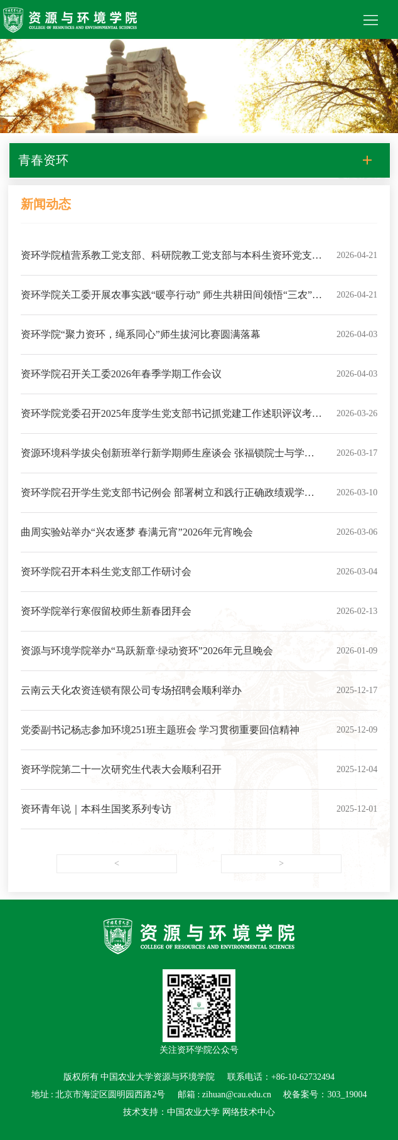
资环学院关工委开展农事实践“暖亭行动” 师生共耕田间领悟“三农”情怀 (171, 302)
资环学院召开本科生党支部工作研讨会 (106, 571)
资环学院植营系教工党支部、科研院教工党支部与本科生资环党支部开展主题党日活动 (171, 262)
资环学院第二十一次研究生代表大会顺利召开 (121, 769)
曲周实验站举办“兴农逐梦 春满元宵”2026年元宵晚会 (137, 532)
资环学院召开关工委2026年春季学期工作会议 (121, 373)
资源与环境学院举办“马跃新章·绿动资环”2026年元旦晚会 (147, 650)
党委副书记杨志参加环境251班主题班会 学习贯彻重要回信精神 (160, 729)
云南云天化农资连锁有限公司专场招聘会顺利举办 (131, 690)
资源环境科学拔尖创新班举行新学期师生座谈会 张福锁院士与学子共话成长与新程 (168, 460)
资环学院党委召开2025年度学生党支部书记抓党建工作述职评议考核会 (171, 420)
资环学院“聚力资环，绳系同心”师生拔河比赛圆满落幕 (141, 334)
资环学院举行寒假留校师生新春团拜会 (106, 611)
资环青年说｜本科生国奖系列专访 (96, 809)
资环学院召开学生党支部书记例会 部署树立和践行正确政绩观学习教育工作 (168, 499)
